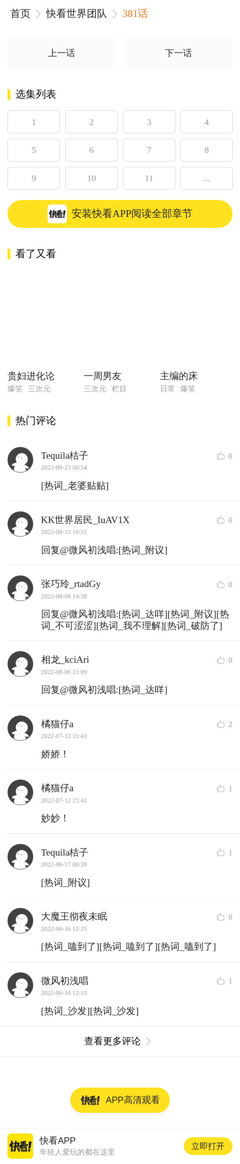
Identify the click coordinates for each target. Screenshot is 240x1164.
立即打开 (208, 1146)
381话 (135, 13)
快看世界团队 (76, 13)
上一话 (61, 53)
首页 (20, 13)
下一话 (178, 53)
